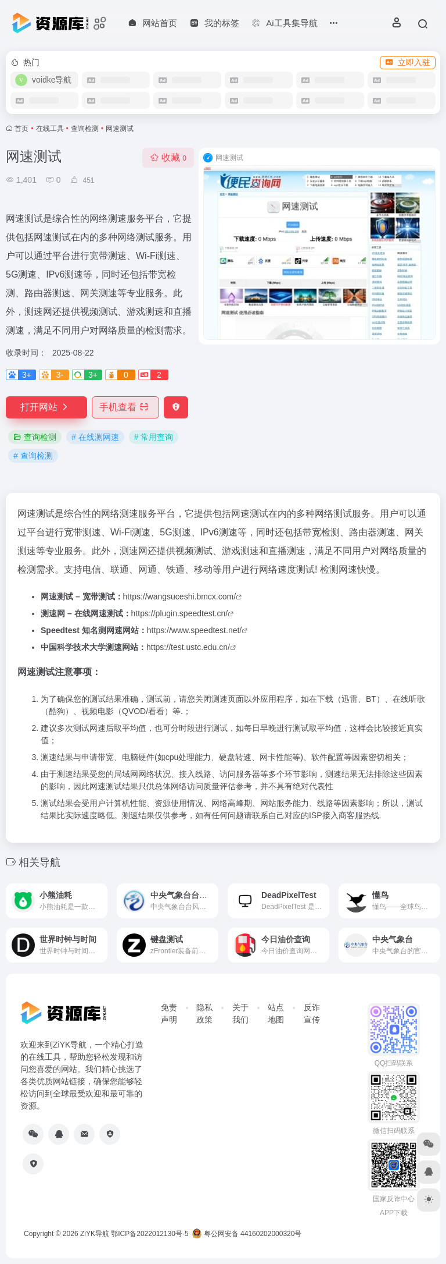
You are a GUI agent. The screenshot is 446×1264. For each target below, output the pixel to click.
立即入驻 (407, 62)
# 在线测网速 (95, 437)
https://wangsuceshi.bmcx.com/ (179, 596)
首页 (21, 129)
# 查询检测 (33, 455)
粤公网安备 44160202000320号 (246, 1234)
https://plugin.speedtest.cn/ (179, 613)
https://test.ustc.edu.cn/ (188, 647)
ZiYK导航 (94, 1234)
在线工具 (50, 129)
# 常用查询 (154, 437)
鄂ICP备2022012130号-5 (149, 1234)
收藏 (168, 157)
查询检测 (85, 129)
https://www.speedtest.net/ (194, 630)
